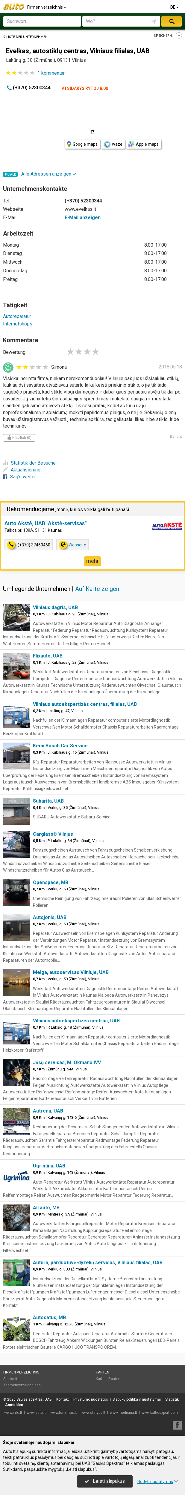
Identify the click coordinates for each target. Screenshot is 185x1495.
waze (112, 144)
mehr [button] (92, 561)
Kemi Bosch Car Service (60, 746)
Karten (102, 1372)
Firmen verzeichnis (47, 7)
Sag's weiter (19, 477)
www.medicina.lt (123, 1413)
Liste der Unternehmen (25, 37)
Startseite (11, 1379)
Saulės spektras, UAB (34, 1399)
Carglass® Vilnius (53, 834)
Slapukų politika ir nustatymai (137, 1399)
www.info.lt (13, 1413)
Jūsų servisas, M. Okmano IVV (67, 1062)
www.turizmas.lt (63, 1413)
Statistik (172, 1399)
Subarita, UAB (48, 801)
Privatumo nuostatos (90, 1399)
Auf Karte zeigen (97, 588)
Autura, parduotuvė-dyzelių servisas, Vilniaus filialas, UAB (98, 1262)
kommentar (51, 73)
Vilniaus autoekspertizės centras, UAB (76, 1021)
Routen (114, 1379)
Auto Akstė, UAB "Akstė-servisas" (45, 523)
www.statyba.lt (93, 1413)
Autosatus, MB (49, 1317)
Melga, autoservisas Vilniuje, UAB (71, 972)
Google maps (82, 144)
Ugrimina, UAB (49, 1166)
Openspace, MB (50, 882)
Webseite (72, 545)
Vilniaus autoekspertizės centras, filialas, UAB (85, 704)
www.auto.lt (36, 1413)
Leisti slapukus (105, 1481)
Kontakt (62, 1399)
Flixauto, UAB (48, 656)
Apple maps (143, 144)
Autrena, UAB (48, 1111)
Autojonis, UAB (49, 917)
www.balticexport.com (160, 1413)
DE (175, 7)
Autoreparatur (17, 316)
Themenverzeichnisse (22, 1385)
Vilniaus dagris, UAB (55, 607)
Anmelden (14, 1405)
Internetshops (17, 324)
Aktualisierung (21, 470)
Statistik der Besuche (29, 463)
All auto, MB (46, 1207)
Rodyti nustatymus (157, 1481)
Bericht (176, 436)
